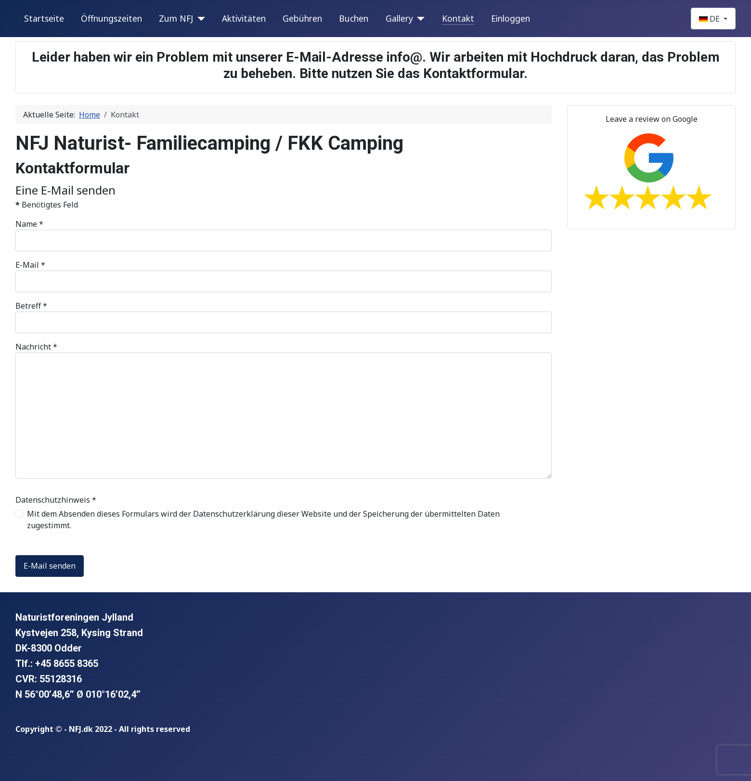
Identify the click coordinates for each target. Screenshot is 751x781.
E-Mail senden (50, 565)
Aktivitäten (244, 18)
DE (710, 18)
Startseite (44, 18)
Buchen (353, 18)
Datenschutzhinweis (55, 500)
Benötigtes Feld (46, 204)
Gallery (399, 18)
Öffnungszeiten (111, 18)
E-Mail (30, 265)
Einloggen (510, 18)
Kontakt (458, 18)
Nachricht (36, 346)
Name (29, 224)
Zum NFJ (176, 18)
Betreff (31, 305)
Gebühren (302, 18)
